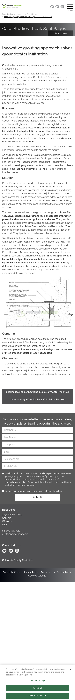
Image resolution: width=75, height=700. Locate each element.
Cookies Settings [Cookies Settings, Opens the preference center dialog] (37, 682)
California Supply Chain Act (17, 560)
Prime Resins (7, 14)
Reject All (37, 689)
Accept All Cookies (37, 697)
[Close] (70, 670)
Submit (37, 497)
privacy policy (20, 482)
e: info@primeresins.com (15, 534)
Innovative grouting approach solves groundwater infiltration (28, 17)
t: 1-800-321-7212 (11, 530)
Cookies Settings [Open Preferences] (37, 575)
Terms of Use (48, 572)
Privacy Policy (31, 572)
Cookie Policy (64, 572)
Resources (19, 14)
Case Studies (32, 14)
